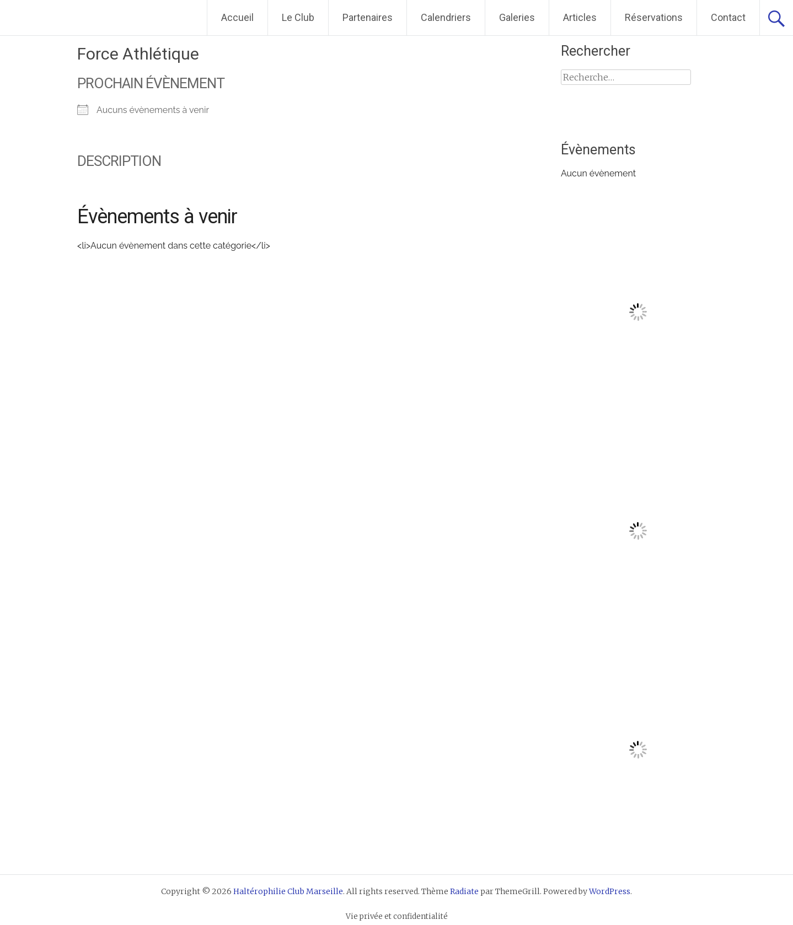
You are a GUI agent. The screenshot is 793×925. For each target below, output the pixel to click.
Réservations (654, 17)
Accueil (237, 17)
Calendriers (446, 17)
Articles (580, 17)
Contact (728, 17)
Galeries (517, 17)
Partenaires (367, 17)
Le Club (298, 17)
